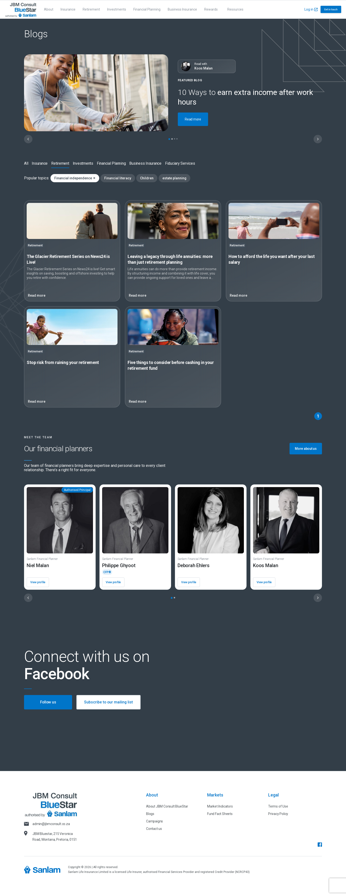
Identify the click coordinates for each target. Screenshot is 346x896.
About (48, 9)
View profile (37, 582)
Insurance (68, 9)
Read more (193, 119)
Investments (116, 9)
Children (147, 178)
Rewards (211, 9)
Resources (235, 9)
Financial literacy (117, 178)
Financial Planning (147, 9)
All (26, 163)
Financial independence (74, 178)
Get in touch (331, 9)
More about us (306, 449)
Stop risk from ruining (63, 362)
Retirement (91, 9)
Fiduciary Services (180, 163)
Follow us (48, 702)
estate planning (174, 178)
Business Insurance (182, 9)
